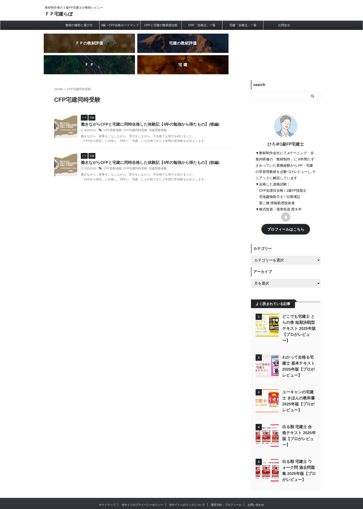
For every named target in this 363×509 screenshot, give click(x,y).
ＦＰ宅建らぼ (59, 13)
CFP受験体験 (112, 113)
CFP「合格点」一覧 (202, 25)
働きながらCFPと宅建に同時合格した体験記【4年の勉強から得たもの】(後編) (146, 107)
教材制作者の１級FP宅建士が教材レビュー (181, 487)
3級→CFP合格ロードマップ (120, 25)
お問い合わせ (255, 478)
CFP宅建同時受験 (133, 113)
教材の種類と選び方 (79, 25)
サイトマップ (107, 478)
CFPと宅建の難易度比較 (161, 25)
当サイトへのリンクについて (187, 478)
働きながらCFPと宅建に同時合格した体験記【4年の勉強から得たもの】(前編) (146, 146)
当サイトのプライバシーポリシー (142, 478)
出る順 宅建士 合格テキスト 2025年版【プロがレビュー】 (298, 409)
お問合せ (284, 25)
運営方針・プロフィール (226, 478)
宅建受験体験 (154, 113)
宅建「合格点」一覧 (243, 25)
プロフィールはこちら (285, 211)
